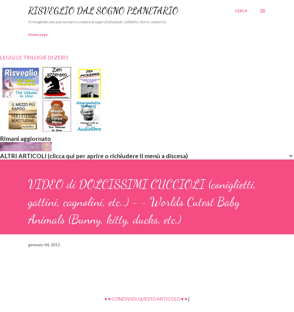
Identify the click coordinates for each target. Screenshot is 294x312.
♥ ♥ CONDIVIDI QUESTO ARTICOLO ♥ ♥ (145, 299)
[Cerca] (241, 10)
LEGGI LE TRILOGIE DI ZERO (34, 57)
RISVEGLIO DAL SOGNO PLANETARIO (103, 10)
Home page (38, 34)
